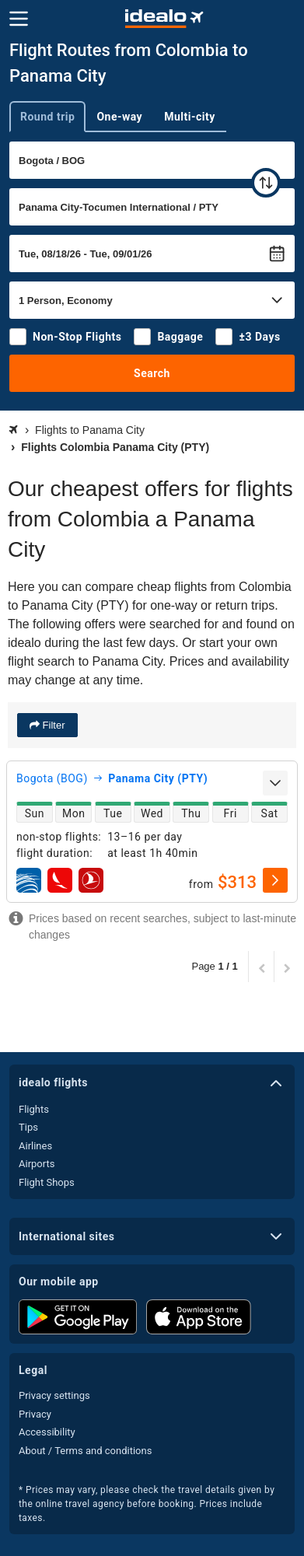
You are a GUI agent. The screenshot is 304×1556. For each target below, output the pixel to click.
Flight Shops (47, 1182)
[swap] (266, 183)
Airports (36, 1164)
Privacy (35, 1414)
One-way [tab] (119, 116)
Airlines (35, 1146)
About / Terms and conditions (85, 1450)
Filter (52, 725)
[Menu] (18, 18)
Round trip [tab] (47, 116)
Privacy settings (54, 1395)
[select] (275, 880)
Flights (34, 1109)
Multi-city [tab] (189, 116)
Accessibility (47, 1432)
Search (152, 373)
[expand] (275, 783)
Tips (28, 1127)
